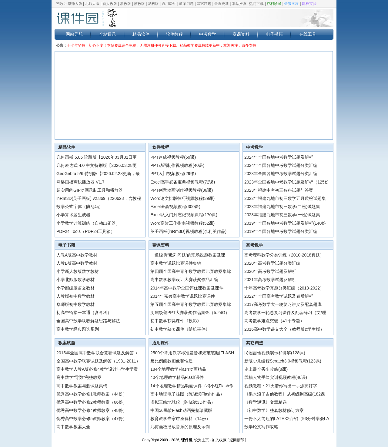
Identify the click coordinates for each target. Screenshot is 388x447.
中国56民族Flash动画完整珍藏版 (181, 410)
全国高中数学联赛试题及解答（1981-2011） (98, 361)
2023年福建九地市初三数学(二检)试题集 (282, 206)
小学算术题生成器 (73, 214)
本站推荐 (239, 4)
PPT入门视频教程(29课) (173, 173)
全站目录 (107, 34)
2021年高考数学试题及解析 (270, 279)
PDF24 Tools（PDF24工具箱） (85, 231)
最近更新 (221, 4)
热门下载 (256, 4)
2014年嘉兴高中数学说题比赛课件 (182, 296)
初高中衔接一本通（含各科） (84, 312)
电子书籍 (274, 34)
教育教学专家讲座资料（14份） (180, 418)
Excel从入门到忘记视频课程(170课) (183, 214)
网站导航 (74, 34)
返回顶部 (236, 440)
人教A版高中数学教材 (76, 255)
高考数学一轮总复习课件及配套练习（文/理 (285, 312)
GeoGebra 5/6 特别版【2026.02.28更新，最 (98, 173)
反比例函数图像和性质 (171, 361)
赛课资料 (240, 34)
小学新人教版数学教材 (77, 271)
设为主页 (201, 440)
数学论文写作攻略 (261, 426)
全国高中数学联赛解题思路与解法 (88, 320)
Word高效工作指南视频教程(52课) (182, 223)
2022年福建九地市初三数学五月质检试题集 (285, 198)
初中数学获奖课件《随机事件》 (180, 329)
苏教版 (139, 4)
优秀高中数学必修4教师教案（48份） (91, 410)
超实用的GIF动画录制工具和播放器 (89, 190)
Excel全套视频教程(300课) (175, 206)
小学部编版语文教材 (75, 288)
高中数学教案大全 (73, 426)
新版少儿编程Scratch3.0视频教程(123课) (282, 361)
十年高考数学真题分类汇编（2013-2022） (284, 288)
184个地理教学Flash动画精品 (178, 369)
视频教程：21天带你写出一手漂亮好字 (280, 385)
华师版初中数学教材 (75, 304)
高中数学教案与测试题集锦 (81, 385)
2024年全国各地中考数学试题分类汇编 (280, 165)
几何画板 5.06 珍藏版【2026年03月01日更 (96, 157)
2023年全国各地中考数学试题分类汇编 (280, 173)
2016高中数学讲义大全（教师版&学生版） (284, 329)
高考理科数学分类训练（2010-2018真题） (284, 255)
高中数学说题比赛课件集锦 (175, 263)
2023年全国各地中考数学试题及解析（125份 (286, 182)
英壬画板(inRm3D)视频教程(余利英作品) (188, 231)
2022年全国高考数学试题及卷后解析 (278, 296)
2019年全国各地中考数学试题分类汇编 (280, 231)
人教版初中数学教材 (75, 296)
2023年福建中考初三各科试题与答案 (278, 190)
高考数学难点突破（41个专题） (274, 320)
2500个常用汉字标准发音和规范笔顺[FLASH (192, 352)
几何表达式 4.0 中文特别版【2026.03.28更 (96, 165)
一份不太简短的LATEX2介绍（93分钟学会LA (286, 418)
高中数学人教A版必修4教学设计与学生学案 (97, 369)
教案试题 (66, 342)
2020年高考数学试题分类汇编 (272, 263)
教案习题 (186, 4)
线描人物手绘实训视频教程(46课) (275, 377)
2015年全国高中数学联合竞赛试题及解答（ (97, 352)
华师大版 (75, 4)
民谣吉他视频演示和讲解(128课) (274, 352)
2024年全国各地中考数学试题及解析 (278, 157)
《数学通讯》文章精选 (265, 402)
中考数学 (207, 34)
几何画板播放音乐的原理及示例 (180, 426)
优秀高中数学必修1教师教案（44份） (91, 394)
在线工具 (307, 34)
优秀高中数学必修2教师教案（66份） (91, 402)
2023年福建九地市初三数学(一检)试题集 (282, 214)
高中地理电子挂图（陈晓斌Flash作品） (187, 394)
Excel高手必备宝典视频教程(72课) (182, 182)
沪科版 (153, 4)
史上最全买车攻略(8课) (266, 369)
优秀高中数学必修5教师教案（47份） (91, 418)
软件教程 (174, 34)
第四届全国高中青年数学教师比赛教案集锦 (190, 271)
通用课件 (169, 4)
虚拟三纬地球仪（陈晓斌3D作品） (182, 402)
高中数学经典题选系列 (77, 329)
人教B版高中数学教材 (76, 263)
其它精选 (204, 4)
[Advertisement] (193, 95)
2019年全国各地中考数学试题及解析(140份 (285, 223)
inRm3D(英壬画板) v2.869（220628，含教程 (98, 198)
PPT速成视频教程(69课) (173, 157)
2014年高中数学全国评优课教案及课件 (186, 288)
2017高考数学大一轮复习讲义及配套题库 (283, 304)
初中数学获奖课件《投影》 (175, 320)
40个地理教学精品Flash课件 (177, 377)
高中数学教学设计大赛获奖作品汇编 (184, 279)
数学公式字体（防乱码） (79, 206)
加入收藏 (219, 440)
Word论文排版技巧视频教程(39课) (182, 198)
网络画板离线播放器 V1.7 (80, 182)
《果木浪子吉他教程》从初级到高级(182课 (284, 394)
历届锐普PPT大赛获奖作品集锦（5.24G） (189, 312)
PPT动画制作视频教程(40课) (177, 165)
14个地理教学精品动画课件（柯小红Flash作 (191, 385)
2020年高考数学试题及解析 (270, 271)
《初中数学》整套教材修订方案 (274, 410)
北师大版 (92, 4)
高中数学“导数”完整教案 (79, 377)
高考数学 (254, 245)
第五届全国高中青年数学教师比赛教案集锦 (190, 304)
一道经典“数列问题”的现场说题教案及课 (187, 255)
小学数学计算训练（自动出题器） (88, 223)
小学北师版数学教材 (75, 279)
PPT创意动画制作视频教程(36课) (181, 190)
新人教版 (109, 4)
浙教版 (125, 4)
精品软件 (140, 34)
